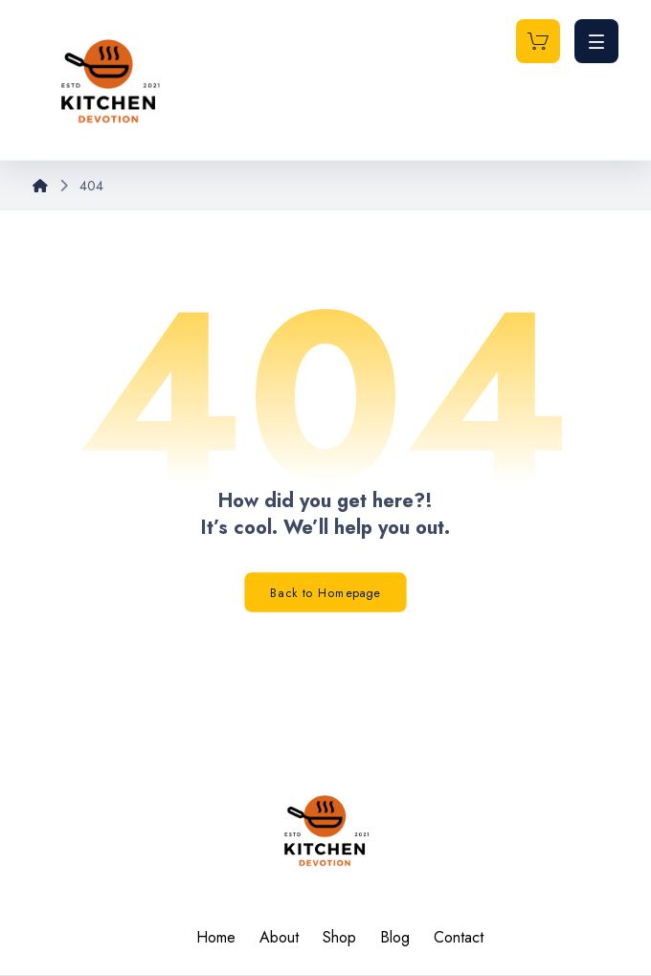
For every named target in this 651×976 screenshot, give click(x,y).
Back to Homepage (325, 592)
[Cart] (538, 40)
